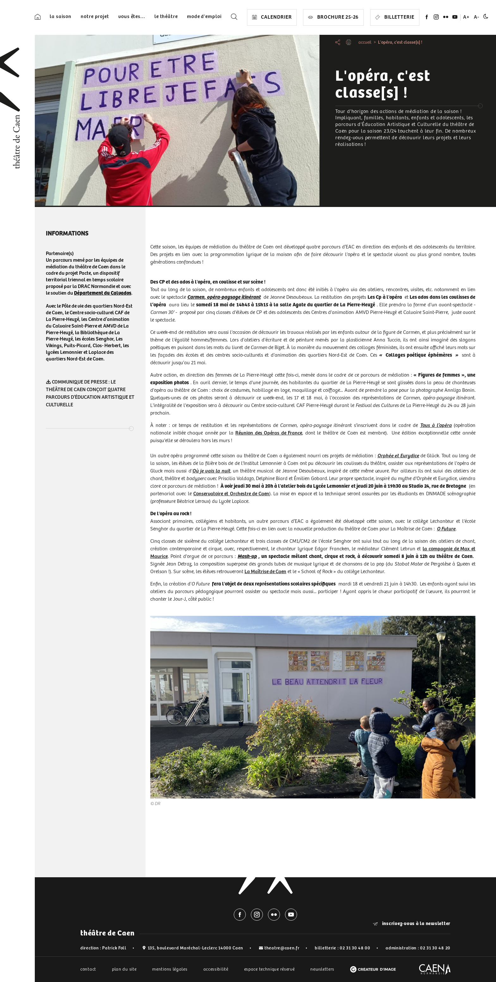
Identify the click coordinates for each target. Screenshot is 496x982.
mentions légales (169, 969)
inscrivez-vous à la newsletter (411, 923)
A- (476, 17)
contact (88, 969)
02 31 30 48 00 (355, 948)
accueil (364, 42)
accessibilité (215, 969)
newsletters (322, 969)
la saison (60, 16)
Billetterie (394, 17)
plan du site (124, 969)
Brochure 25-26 (333, 17)
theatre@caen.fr (282, 948)
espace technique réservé (269, 969)
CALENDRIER (272, 17)
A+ (466, 17)
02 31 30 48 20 (435, 948)
